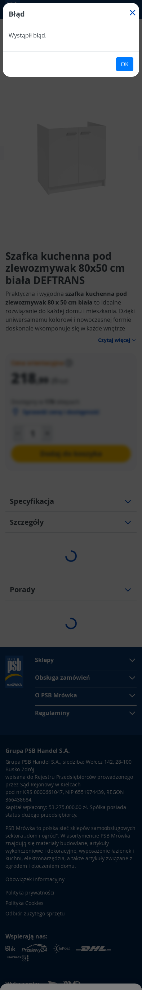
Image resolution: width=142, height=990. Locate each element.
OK (125, 64)
